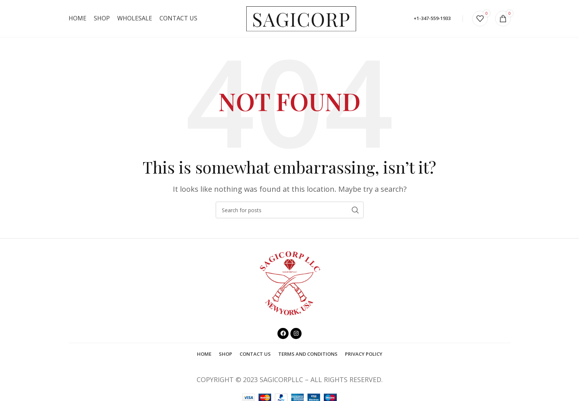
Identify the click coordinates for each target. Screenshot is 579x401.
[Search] (290, 209)
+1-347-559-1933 (432, 18)
